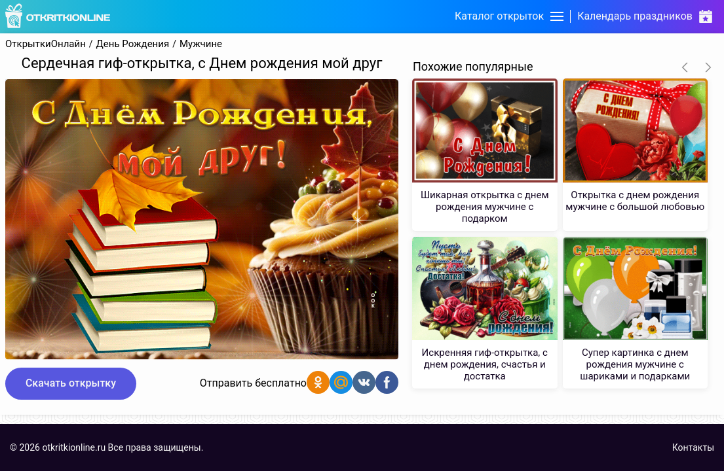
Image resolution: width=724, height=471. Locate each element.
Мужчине (201, 44)
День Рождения (133, 44)
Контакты (693, 447)
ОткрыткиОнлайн (45, 44)
